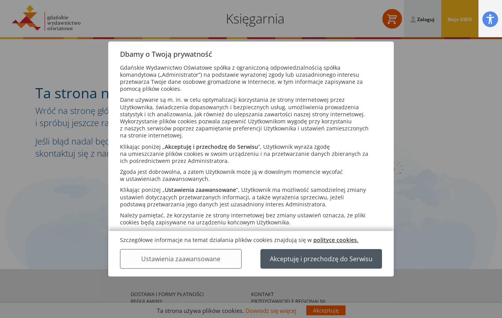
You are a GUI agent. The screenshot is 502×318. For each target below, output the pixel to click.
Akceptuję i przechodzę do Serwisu (321, 259)
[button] (490, 19)
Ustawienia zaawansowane (180, 259)
